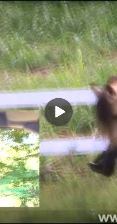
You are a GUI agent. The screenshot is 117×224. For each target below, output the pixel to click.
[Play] (59, 112)
